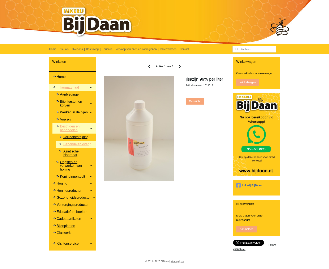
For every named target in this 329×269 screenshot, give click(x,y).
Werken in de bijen (76, 112)
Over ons (77, 49)
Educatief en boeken (72, 212)
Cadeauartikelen (75, 218)
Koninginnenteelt (76, 176)
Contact (184, 49)
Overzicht (195, 101)
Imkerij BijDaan (249, 185)
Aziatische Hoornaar (71, 153)
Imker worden (168, 49)
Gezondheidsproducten (76, 197)
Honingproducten (75, 190)
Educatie (107, 49)
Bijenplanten (66, 226)
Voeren (65, 119)
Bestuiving (92, 49)
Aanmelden (246, 229)
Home (52, 49)
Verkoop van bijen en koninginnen (136, 49)
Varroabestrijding (76, 137)
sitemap (175, 261)
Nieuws (64, 49)
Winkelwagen (248, 82)
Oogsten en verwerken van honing (76, 165)
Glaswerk (64, 233)
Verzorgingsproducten (73, 204)
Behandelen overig (77, 144)
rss (182, 261)
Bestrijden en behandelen (76, 128)
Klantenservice (75, 243)
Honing (75, 183)
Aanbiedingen (70, 94)
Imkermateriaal (75, 87)
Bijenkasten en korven (76, 103)
